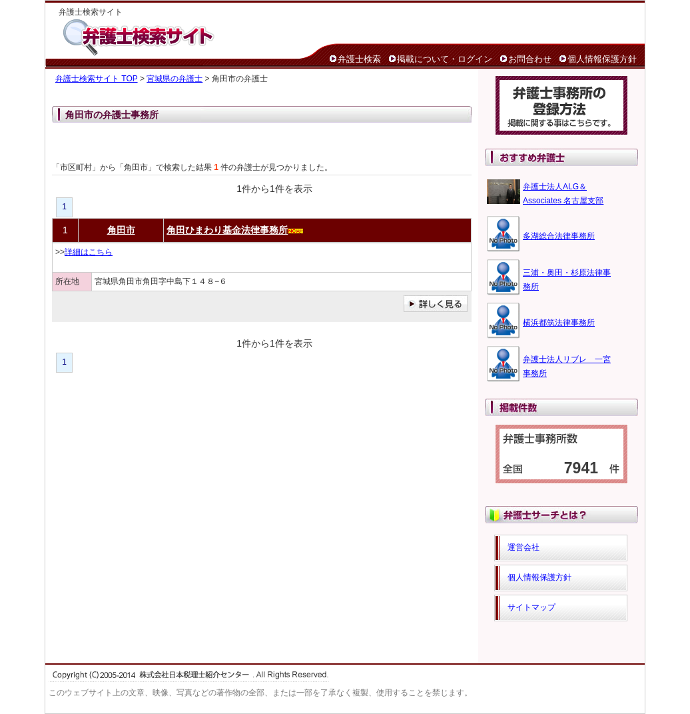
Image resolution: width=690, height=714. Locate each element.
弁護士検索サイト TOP (96, 78)
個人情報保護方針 (602, 59)
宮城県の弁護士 (174, 78)
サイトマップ (531, 607)
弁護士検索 (359, 59)
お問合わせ (529, 59)
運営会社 (523, 547)
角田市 (121, 230)
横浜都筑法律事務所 (559, 322)
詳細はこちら (89, 252)
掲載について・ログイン (444, 59)
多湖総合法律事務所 (559, 236)
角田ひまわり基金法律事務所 (227, 230)
